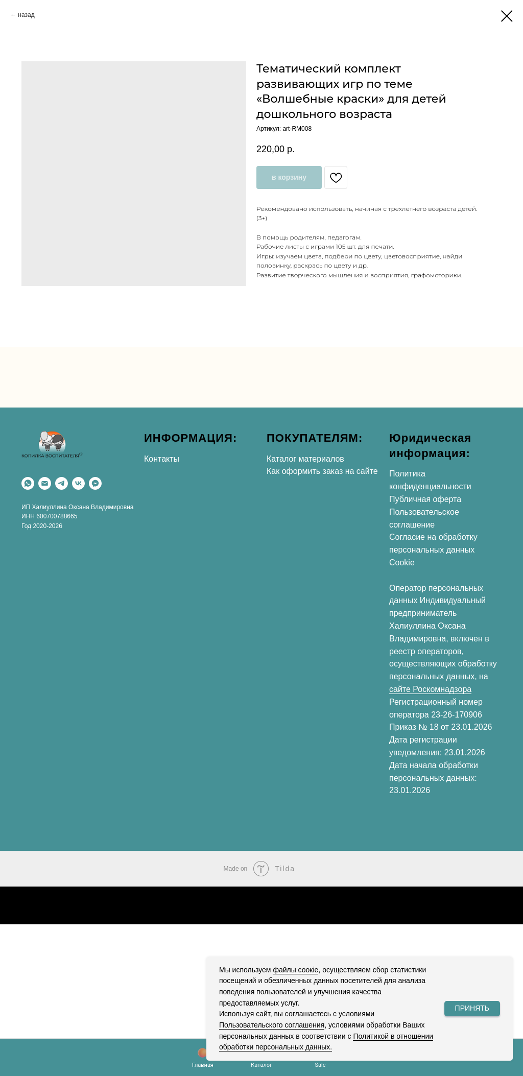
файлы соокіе (295, 970)
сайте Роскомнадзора (430, 689)
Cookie (402, 562)
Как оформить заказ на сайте (322, 471)
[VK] (78, 483)
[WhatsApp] (27, 483)
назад (26, 14)
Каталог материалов (305, 459)
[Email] (44, 483)
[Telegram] (61, 483)
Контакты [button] (161, 459)
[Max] (95, 483)
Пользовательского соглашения (271, 1025)
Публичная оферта (425, 499)
